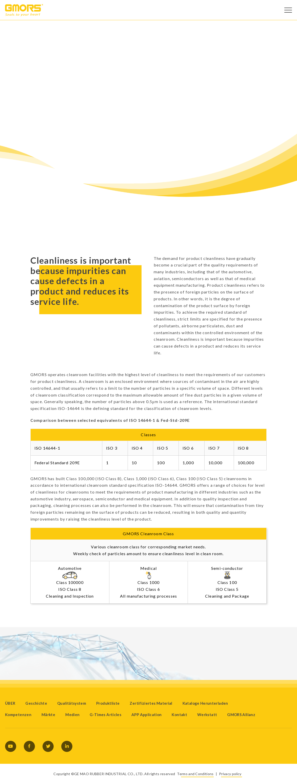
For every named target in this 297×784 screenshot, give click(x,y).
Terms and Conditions (195, 774)
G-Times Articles (105, 714)
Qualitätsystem (71, 703)
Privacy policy (230, 774)
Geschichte (36, 703)
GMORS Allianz (241, 714)
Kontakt (179, 714)
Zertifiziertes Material (151, 703)
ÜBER (10, 703)
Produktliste (108, 703)
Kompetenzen (18, 714)
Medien (72, 714)
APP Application (146, 714)
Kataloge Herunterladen (205, 703)
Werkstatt (207, 714)
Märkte (48, 714)
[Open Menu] (288, 10)
